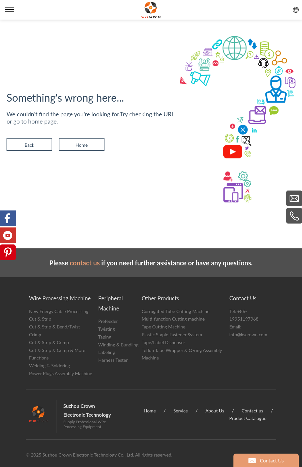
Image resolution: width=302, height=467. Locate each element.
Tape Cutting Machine (163, 326)
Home (81, 145)
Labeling (106, 352)
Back (29, 145)
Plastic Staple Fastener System (172, 334)
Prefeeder (108, 321)
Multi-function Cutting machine (173, 319)
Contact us (252, 410)
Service (180, 410)
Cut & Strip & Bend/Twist (54, 326)
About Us (214, 410)
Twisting (106, 329)
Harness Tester (113, 360)
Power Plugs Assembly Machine (60, 373)
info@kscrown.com (248, 334)
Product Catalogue (247, 418)
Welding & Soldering (49, 365)
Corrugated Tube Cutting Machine (176, 311)
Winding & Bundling (118, 344)
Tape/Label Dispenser (163, 342)
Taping (104, 337)
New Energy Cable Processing (58, 311)
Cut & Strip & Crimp (49, 342)
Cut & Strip (40, 319)
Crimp (35, 334)
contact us (85, 263)
